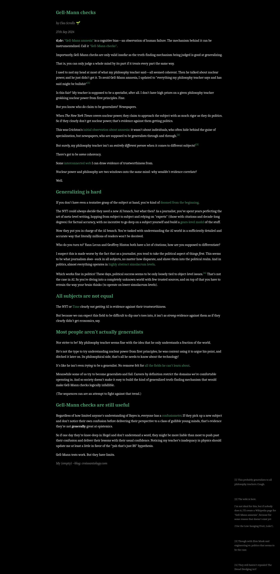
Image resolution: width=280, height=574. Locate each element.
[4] (204, 272)
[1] (88, 82)
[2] (178, 134)
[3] (197, 144)
